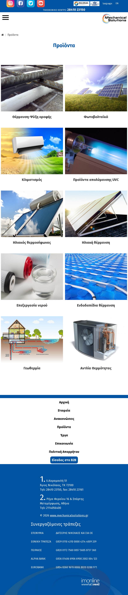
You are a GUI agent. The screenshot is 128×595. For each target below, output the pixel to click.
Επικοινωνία (64, 443)
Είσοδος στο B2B (64, 460)
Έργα (64, 435)
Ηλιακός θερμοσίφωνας (32, 242)
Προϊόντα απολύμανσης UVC (96, 180)
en (117, 3)
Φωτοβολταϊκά (96, 117)
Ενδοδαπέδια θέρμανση (96, 305)
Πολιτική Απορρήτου (64, 452)
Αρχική (64, 402)
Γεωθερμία (32, 368)
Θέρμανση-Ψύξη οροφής (32, 117)
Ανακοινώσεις (64, 419)
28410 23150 (76, 10)
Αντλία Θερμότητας (96, 368)
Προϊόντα (12, 34)
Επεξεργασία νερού (32, 305)
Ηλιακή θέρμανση (96, 242)
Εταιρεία (64, 410)
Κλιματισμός (32, 180)
